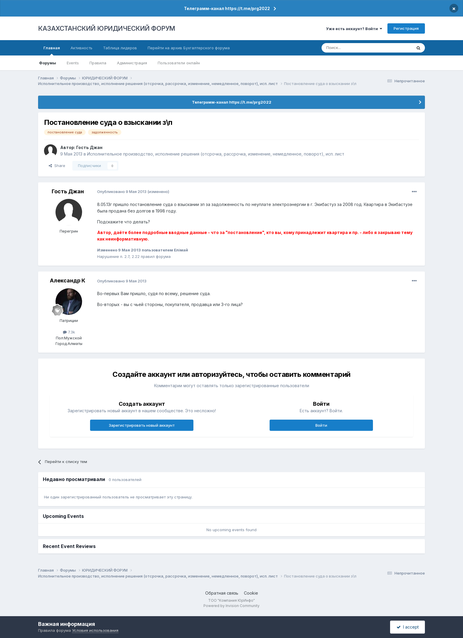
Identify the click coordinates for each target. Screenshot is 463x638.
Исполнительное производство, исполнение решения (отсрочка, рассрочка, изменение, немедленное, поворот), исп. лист (215, 153)
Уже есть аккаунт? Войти (354, 28)
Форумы (47, 62)
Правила (97, 62)
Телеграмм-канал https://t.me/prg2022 (227, 8)
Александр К (67, 280)
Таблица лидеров (120, 47)
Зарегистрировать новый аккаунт (142, 425)
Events (73, 62)
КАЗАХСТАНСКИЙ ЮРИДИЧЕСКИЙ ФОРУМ (106, 28)
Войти (321, 425)
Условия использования (95, 630)
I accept (408, 626)
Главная (51, 50)
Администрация (132, 62)
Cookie (251, 593)
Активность (81, 47)
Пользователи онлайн (179, 62)
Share (57, 165)
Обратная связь (221, 593)
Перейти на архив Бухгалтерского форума (189, 47)
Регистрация (406, 28)
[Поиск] (350, 48)
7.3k (69, 332)
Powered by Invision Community (231, 605)
